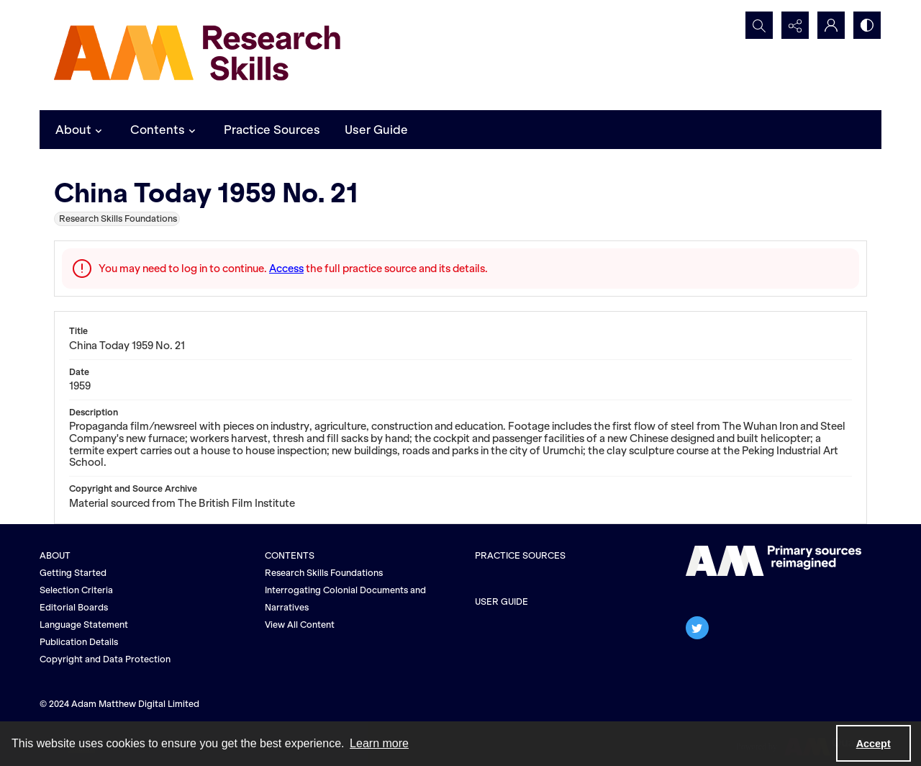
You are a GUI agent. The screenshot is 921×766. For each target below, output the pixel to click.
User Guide (376, 129)
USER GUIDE (501, 601)
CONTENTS (289, 555)
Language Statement (84, 624)
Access (286, 268)
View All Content (300, 624)
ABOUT (55, 555)
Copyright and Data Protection (105, 659)
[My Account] (831, 25)
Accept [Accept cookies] (873, 743)
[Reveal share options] (795, 25)
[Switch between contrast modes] (867, 25)
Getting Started (73, 572)
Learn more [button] (379, 743)
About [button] (80, 129)
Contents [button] (164, 129)
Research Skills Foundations (324, 572)
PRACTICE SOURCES (520, 555)
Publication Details (79, 641)
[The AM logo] (773, 561)
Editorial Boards (74, 607)
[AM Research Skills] (198, 55)
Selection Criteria (76, 590)
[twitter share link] (697, 627)
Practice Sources (272, 129)
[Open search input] (759, 25)
